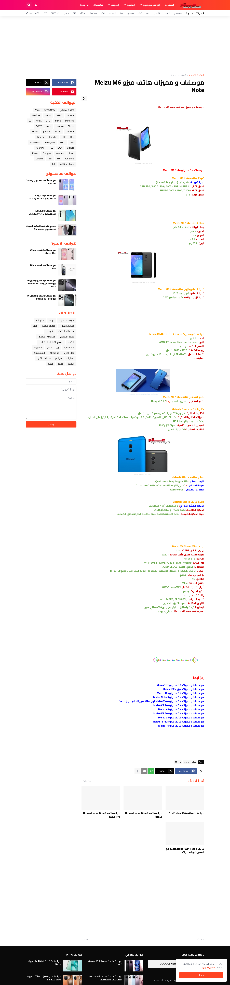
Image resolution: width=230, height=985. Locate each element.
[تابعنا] (30, 13)
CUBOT (39, 158)
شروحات (84, 5)
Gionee (70, 148)
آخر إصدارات (54, 353)
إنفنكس (112, 13)
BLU (72, 137)
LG (30, 120)
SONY (39, 126)
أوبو (148, 13)
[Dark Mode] (36, 5)
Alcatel (58, 131)
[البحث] (29, 5)
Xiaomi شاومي (67, 110)
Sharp (71, 153)
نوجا (168, 401)
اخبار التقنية (69, 347)
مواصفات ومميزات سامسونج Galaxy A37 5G (42, 197)
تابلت (35, 326)
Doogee (47, 153)
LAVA (60, 148)
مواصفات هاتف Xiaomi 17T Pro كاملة (105, 963)
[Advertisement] (115, 45)
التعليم (71, 364)
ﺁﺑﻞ (57, 347)
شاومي (157, 13)
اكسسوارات (39, 353)
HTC (45, 13)
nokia (39, 120)
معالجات (70, 358)
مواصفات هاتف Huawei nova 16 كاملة (143, 815)
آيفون (167, 13)
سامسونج (178, 13)
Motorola (69, 120)
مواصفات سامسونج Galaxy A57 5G (41, 182)
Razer (35, 153)
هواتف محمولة (151, 5)
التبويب (115, 5)
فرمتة (51, 320)
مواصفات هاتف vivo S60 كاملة (186, 813)
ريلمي (66, 13)
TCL (51, 148)
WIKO (62, 142)
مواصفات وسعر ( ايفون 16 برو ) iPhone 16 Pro (41, 297)
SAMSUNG (49, 110)
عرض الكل (86, 781)
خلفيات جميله (48, 326)
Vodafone (69, 158)
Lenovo (60, 126)
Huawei (70, 115)
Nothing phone (67, 164)
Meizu (178, 762)
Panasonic (35, 142)
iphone (46, 131)
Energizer (50, 142)
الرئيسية (169, 5)
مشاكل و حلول (67, 326)
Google (41, 137)
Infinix (58, 120)
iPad (72, 142)
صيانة (50, 364)
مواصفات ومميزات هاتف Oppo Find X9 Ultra (44, 978)
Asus (48, 126)
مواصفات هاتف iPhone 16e (43, 267)
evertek (60, 153)
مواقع (58, 358)
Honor (48, 115)
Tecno (71, 126)
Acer (50, 158)
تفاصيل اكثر (210, 967)
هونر (121, 13)
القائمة (131, 5)
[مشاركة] (84, 98)
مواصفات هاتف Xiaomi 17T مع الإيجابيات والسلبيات (105, 978)
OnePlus (55, 13)
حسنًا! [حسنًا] (201, 975)
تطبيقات (98, 5)
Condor (53, 137)
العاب (49, 347)
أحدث (199, 939)
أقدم (86, 939)
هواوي (130, 13)
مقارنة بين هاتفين (47, 336)
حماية (60, 364)
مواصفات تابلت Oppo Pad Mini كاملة (44, 963)
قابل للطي (69, 353)
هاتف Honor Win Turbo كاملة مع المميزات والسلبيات (185, 850)
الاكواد (71, 342)
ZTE (74, 13)
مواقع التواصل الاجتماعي (51, 342)
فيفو (140, 13)
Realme (36, 115)
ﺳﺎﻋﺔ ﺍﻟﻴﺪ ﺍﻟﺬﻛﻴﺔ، (66, 331)
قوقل (82, 13)
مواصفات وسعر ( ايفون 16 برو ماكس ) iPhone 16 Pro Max (41, 283)
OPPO (59, 115)
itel (53, 164)
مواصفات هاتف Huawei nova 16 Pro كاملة (101, 815)
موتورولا (93, 13)
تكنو (37, 13)
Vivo (37, 110)
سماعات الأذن (44, 358)
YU (58, 158)
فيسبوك (38, 347)
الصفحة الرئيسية (196, 75)
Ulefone (40, 148)
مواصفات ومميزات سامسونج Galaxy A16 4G (42, 212)
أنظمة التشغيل (67, 336)
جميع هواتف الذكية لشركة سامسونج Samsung (41, 227)
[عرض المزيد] (137, 771)
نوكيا (103, 13)
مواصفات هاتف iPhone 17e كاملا (43, 251)
